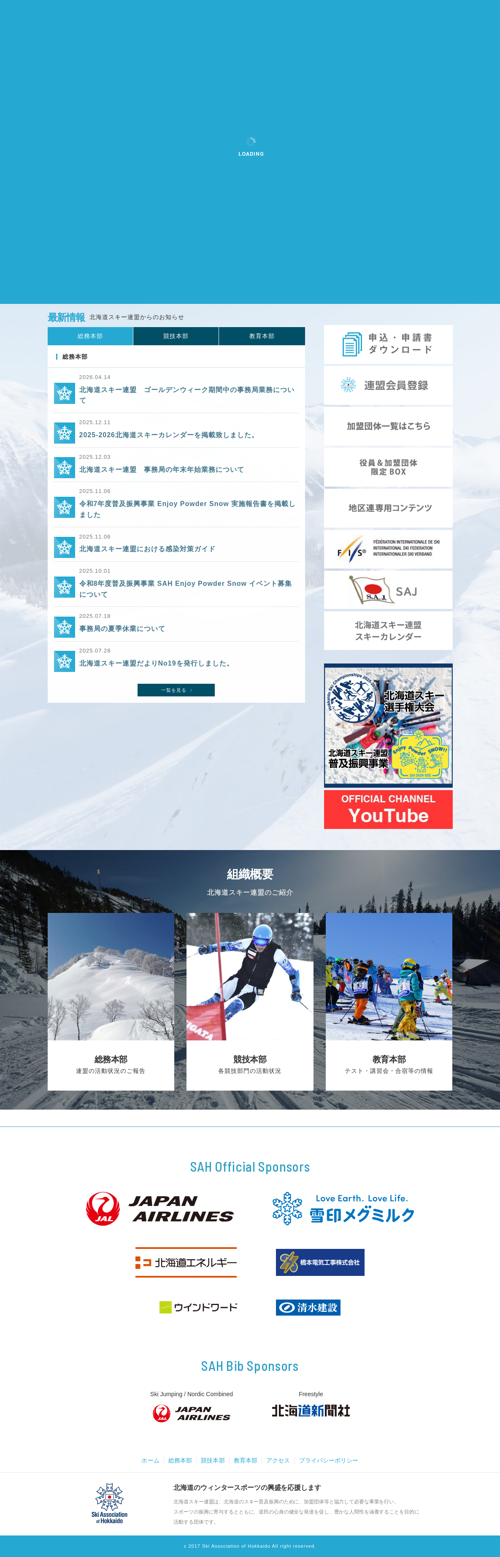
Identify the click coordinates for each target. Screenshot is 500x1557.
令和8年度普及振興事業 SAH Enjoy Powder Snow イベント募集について (185, 599)
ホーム (145, 1460)
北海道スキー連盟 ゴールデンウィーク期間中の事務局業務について (187, 399)
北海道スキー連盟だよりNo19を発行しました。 (156, 676)
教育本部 (245, 1460)
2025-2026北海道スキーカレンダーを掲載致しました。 (169, 440)
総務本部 (176, 1460)
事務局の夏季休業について (122, 640)
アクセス (279, 1460)
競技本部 (211, 1460)
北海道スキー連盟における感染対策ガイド (147, 558)
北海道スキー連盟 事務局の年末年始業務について (161, 475)
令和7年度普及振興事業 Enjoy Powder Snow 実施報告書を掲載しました (187, 517)
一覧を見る (178, 704)
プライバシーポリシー (332, 1460)
